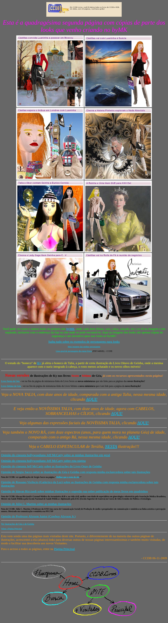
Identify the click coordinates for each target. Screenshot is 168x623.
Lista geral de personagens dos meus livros (74, 351)
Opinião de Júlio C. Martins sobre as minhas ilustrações (36, 504)
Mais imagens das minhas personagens (84, 347)
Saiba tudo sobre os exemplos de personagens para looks (84, 341)
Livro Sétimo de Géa (11, 386)
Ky (39, 363)
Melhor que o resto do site (67, 477)
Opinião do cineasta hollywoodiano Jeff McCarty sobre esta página (43, 460)
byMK (70, 329)
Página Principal (64, 549)
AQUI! (91, 399)
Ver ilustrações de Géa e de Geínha (17, 524)
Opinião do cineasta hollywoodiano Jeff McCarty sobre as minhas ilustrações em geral (55, 455)
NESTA (111, 446)
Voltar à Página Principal (11, 529)
